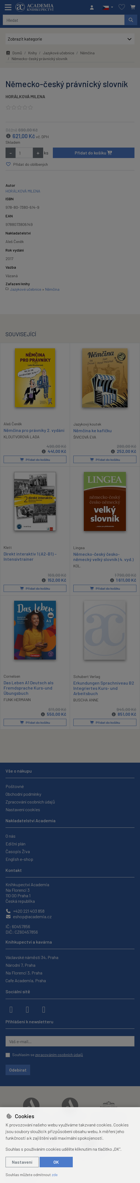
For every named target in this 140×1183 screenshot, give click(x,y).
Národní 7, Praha (20, 965)
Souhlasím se (47, 1054)
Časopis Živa (18, 851)
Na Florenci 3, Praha (24, 972)
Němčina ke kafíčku (92, 430)
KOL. (77, 566)
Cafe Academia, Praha (26, 980)
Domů (14, 52)
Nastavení (22, 1162)
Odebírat (18, 1069)
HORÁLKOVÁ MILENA (25, 96)
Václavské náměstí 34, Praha (32, 957)
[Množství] (24, 153)
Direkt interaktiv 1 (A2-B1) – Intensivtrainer (30, 556)
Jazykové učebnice (58, 52)
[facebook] (11, 1008)
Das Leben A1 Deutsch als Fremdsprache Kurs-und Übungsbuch (28, 687)
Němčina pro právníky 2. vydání (34, 429)
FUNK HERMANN (17, 699)
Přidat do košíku (94, 152)
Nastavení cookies (23, 809)
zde (55, 1174)
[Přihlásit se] (93, 7)
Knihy (32, 52)
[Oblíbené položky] (121, 7)
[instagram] (27, 1008)
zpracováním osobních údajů (59, 1054)
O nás (10, 835)
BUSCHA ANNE (85, 700)
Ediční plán (15, 843)
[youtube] (43, 1008)
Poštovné (15, 786)
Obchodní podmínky (23, 794)
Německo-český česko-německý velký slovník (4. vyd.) (103, 556)
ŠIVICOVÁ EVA (84, 437)
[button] (107, 7)
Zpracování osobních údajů (30, 801)
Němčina (87, 52)
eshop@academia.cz (29, 916)
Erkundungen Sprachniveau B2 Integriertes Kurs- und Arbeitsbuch (103, 688)
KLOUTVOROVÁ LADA (22, 436)
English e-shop (19, 859)
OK (56, 1162)
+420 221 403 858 (25, 911)
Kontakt (14, 870)
